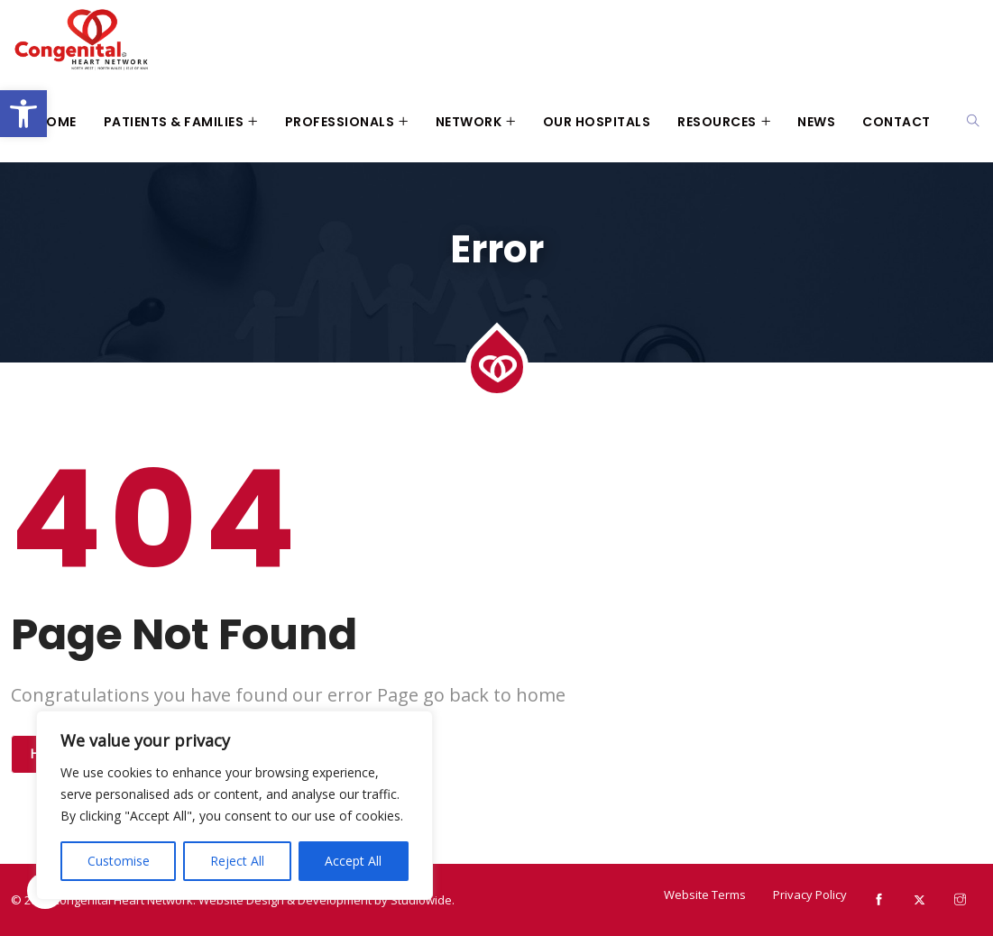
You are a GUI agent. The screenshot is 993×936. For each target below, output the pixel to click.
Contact (896, 122)
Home (57, 122)
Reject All (237, 860)
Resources (717, 122)
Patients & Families (174, 122)
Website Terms (705, 894)
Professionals (340, 122)
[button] (23, 113)
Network (469, 122)
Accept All (353, 860)
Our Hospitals (597, 122)
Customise (118, 860)
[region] (234, 805)
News (816, 122)
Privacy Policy (810, 894)
